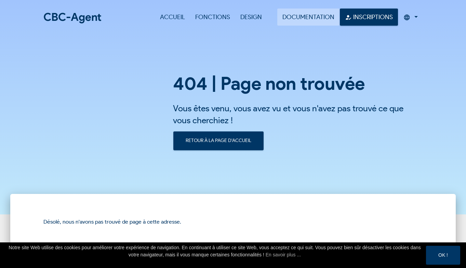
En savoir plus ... (283, 254)
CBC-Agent (72, 17)
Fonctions (212, 16)
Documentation (308, 16)
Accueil (172, 16)
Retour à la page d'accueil (218, 140)
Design (251, 16)
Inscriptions (369, 17)
